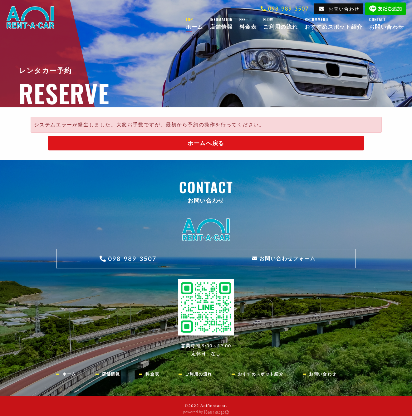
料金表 (251, 23)
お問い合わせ (344, 9)
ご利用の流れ (283, 23)
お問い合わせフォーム (287, 258)
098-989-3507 (288, 8)
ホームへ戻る (206, 142)
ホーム (198, 23)
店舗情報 (224, 23)
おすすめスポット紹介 (337, 23)
